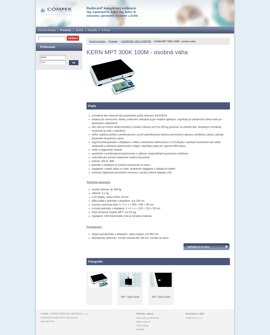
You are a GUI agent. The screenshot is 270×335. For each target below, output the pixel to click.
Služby (79, 30)
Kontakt (140, 329)
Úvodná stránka (47, 30)
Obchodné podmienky (147, 318)
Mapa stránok (143, 321)
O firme (105, 30)
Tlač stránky (142, 325)
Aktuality (92, 30)
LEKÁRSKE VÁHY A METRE (136, 41)
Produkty (65, 30)
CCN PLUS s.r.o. (194, 318)
